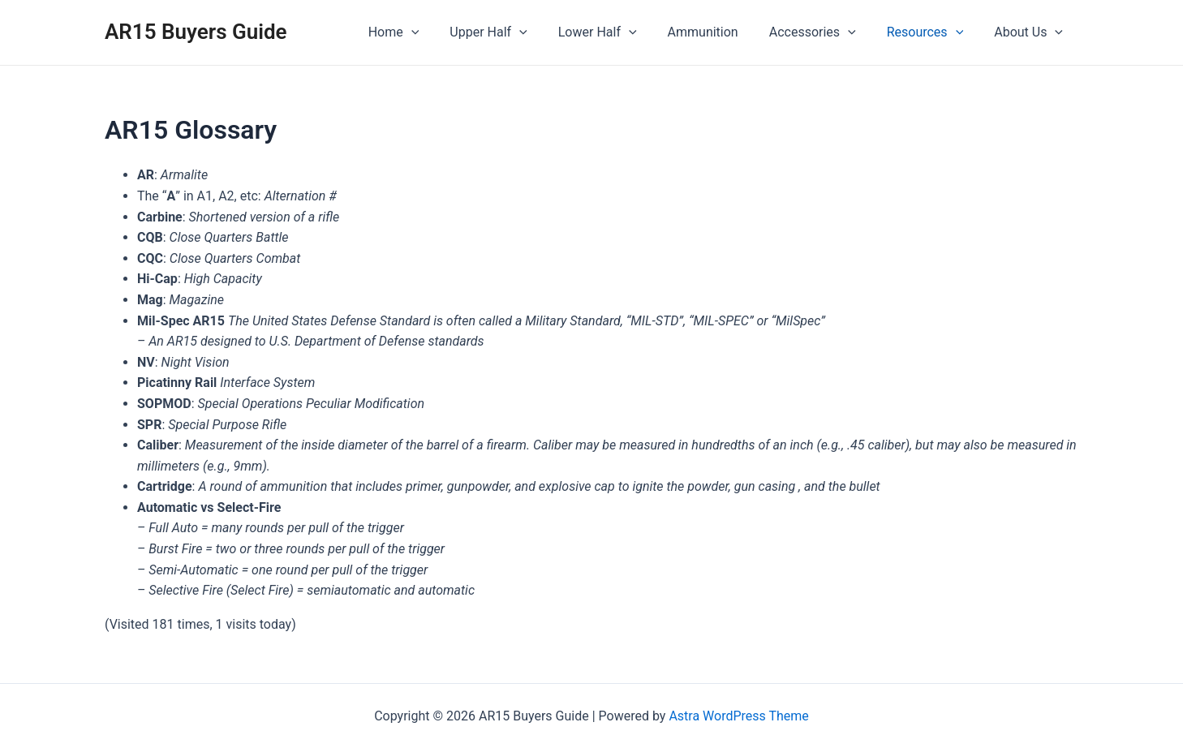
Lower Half (619, 32)
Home (425, 32)
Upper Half (514, 32)
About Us (1030, 32)
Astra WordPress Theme (738, 716)
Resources (932, 32)
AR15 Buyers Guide (196, 31)
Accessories (824, 32)
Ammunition (720, 32)
